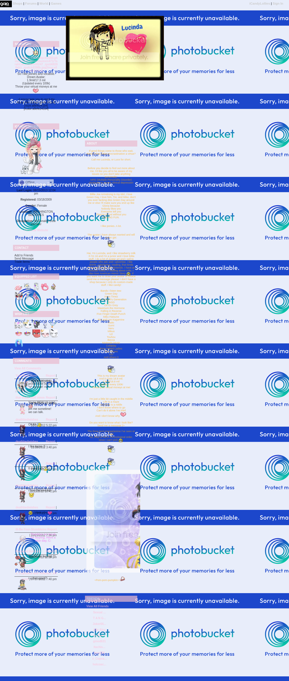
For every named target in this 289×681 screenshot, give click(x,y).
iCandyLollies (259, 3)
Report (50, 375)
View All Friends (97, 606)
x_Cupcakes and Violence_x (35, 573)
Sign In (278, 3)
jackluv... (99, 635)
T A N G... (99, 618)
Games (56, 3)
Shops (18, 3)
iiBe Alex (99, 629)
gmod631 (99, 641)
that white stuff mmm (30, 397)
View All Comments (27, 368)
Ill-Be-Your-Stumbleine (31, 529)
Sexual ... (99, 612)
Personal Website (36, 230)
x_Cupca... (99, 658)
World (43, 3)
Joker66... (99, 624)
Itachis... (99, 647)
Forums (31, 3)
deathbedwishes (27, 419)
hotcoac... (99, 664)
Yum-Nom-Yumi (26, 375)
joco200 (99, 652)
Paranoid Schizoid (28, 551)
